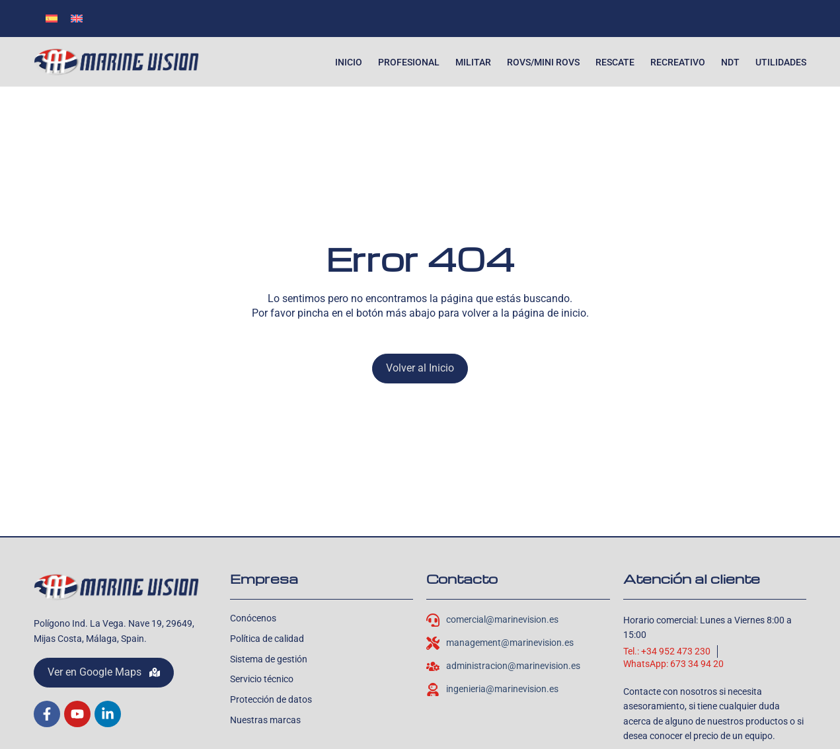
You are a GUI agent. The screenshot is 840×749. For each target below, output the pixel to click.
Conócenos (253, 618)
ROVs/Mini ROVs (543, 62)
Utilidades (780, 62)
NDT (730, 62)
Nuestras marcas (265, 720)
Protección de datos (271, 699)
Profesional (408, 62)
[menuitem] (51, 18)
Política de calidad (267, 638)
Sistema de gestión (268, 659)
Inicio (348, 62)
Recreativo (677, 62)
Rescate (614, 62)
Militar (473, 62)
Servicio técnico (261, 679)
